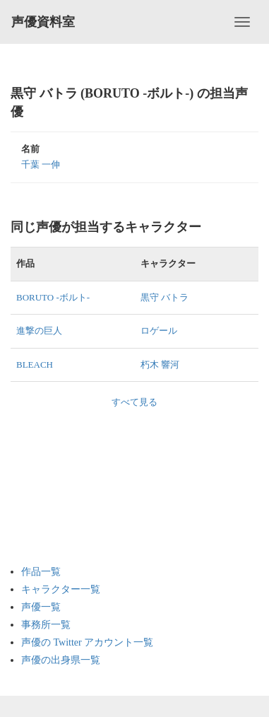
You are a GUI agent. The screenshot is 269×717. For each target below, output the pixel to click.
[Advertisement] (77, 480)
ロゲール (159, 330)
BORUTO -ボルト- (53, 297)
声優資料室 (43, 22)
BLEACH (34, 364)
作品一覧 (41, 571)
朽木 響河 (160, 364)
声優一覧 (41, 607)
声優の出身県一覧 (60, 660)
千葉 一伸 (40, 164)
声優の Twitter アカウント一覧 (87, 642)
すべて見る (134, 402)
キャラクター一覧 (60, 589)
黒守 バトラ (165, 297)
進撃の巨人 (39, 330)
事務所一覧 (46, 624)
